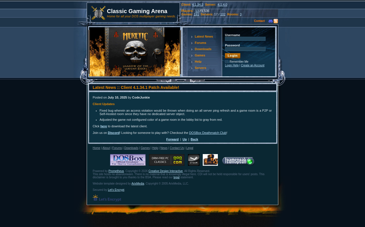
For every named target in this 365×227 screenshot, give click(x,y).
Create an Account (252, 65)
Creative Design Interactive (166, 171)
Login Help (232, 65)
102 (222, 14)
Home (96, 148)
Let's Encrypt (116, 189)
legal (177, 177)
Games (200, 55)
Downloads (203, 49)
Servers (200, 67)
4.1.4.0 (222, 4)
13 (197, 11)
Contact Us (177, 148)
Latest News (204, 36)
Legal (189, 148)
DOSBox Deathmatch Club (207, 132)
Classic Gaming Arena (137, 11)
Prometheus (116, 171)
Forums (200, 42)
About (106, 148)
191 (196, 14)
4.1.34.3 (197, 4)
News (163, 148)
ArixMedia (137, 183)
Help (198, 61)
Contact (259, 21)
